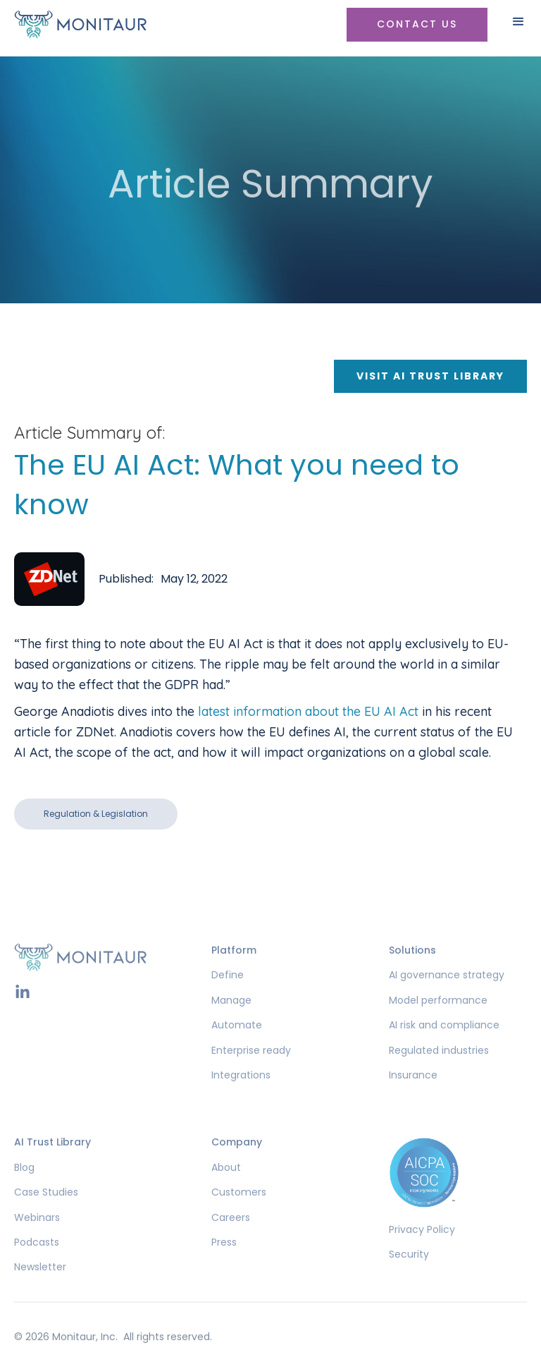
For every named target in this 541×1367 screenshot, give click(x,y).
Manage (231, 1021)
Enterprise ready (251, 1072)
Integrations (240, 1096)
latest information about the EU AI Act (308, 711)
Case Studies (46, 1213)
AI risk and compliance (444, 1046)
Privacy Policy (422, 1251)
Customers (238, 1213)
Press (224, 1263)
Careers (230, 1239)
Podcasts (36, 1263)
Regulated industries (439, 1072)
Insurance (413, 1096)
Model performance (438, 1021)
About (226, 1189)
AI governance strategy (446, 997)
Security (409, 1275)
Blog (24, 1189)
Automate (236, 1046)
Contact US (417, 24)
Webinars (37, 1239)
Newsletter (40, 1289)
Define (227, 997)
